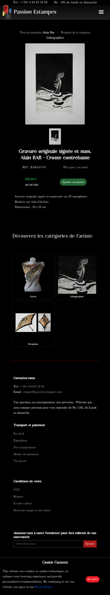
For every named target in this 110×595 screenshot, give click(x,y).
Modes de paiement (26, 454)
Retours (18, 496)
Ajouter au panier (73, 182)
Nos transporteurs (25, 447)
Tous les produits (37, 32)
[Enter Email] (49, 543)
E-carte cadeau (23, 503)
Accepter (92, 579)
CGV (17, 489)
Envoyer (90, 544)
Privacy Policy (43, 587)
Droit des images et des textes (32, 510)
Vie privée (20, 461)
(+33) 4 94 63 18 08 (34, 2)
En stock (19, 433)
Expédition (20, 440)
